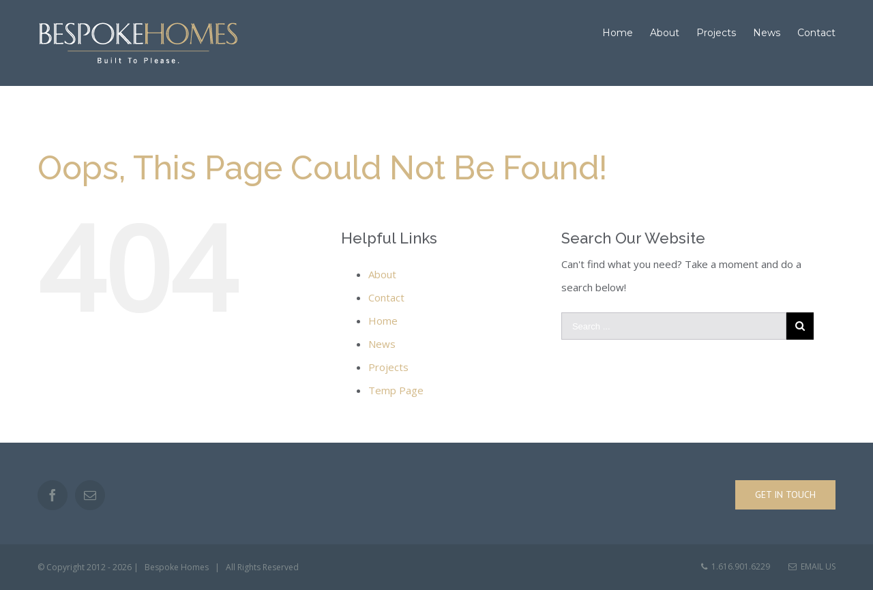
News (382, 344)
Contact (386, 297)
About (382, 274)
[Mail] (90, 495)
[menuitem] (626, 32)
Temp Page (396, 390)
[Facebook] (53, 495)
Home (383, 320)
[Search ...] (673, 326)
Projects (388, 367)
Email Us (811, 566)
